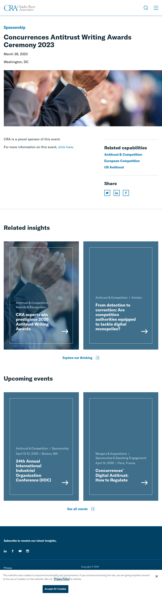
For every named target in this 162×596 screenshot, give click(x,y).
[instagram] (27, 551)
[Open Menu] (156, 8)
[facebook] (12, 551)
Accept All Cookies (55, 588)
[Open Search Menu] (146, 8)
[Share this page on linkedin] (117, 193)
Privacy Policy (61, 578)
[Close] (156, 576)
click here (65, 147)
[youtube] (20, 551)
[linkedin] (5, 551)
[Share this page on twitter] (107, 193)
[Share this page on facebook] (126, 193)
